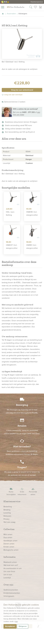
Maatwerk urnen (10, 562)
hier (16, 621)
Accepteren (10, 626)
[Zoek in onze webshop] (30, 7)
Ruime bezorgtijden (11, 492)
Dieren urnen (9, 543)
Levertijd (7, 577)
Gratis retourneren (22, 492)
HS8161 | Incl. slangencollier (32, 246)
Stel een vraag (9, 522)
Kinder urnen (9, 546)
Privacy (6, 519)
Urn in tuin (8, 574)
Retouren (7, 516)
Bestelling (8, 506)
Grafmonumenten (11, 589)
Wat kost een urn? (11, 565)
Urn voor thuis (9, 571)
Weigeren (23, 626)
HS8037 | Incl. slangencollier (11, 246)
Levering (7, 512)
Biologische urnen (11, 550)
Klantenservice (37, 1)
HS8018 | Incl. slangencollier (32, 213)
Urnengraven (9, 596)
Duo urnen (8, 537)
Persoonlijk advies (33, 492)
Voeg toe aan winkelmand (22, 90)
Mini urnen (8, 534)
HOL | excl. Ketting (10, 213)
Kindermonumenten (12, 593)
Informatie (9, 556)
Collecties (9, 529)
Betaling (7, 509)
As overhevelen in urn (13, 568)
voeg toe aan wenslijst (12, 94)
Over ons (8, 584)
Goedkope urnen (10, 540)
